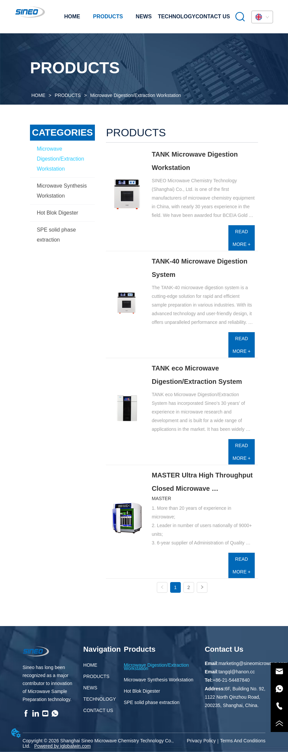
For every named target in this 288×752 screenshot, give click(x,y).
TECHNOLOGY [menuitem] (176, 16)
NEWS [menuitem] (144, 16)
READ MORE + (241, 238)
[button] (108, 17)
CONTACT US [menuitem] (212, 16)
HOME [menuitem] (72, 16)
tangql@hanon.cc (236, 671)
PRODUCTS (67, 95)
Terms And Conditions (242, 740)
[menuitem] (108, 16)
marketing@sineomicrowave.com (252, 663)
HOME (38, 95)
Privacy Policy (201, 740)
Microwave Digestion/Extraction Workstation (135, 95)
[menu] (144, 16)
